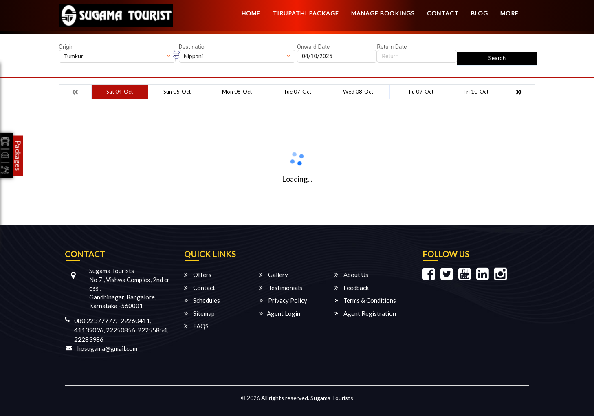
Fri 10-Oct (476, 91)
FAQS (196, 326)
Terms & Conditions (365, 300)
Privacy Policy (283, 300)
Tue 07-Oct (297, 91)
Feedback (351, 287)
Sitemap (199, 313)
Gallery (273, 274)
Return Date (392, 47)
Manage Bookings (383, 13)
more (509, 13)
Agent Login (279, 313)
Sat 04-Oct (119, 91)
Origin (66, 47)
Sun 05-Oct (177, 91)
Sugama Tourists (331, 397)
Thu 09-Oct (419, 91)
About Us (351, 274)
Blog (479, 13)
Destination (193, 47)
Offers (197, 274)
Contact (443, 13)
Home (251, 13)
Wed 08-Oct (358, 91)
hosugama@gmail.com (107, 348)
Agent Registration (365, 313)
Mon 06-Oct (237, 91)
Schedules (202, 300)
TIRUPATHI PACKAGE (306, 13)
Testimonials (280, 287)
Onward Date (313, 47)
